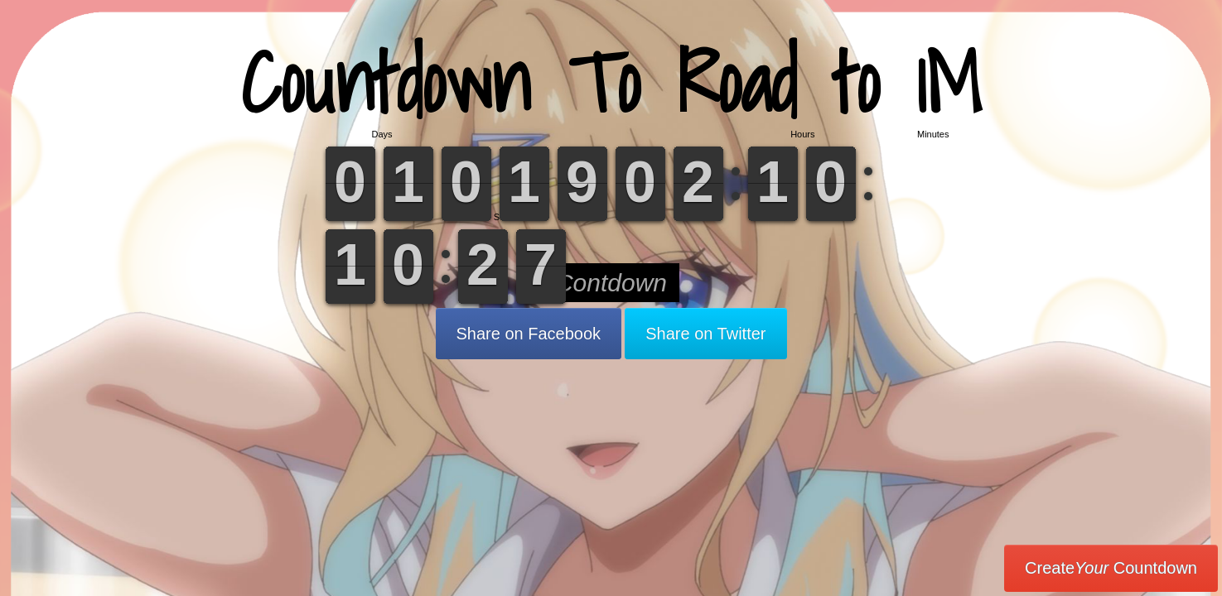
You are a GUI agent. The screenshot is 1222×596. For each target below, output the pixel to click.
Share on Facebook (528, 333)
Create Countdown (1111, 568)
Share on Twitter (705, 333)
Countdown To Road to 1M (611, 82)
